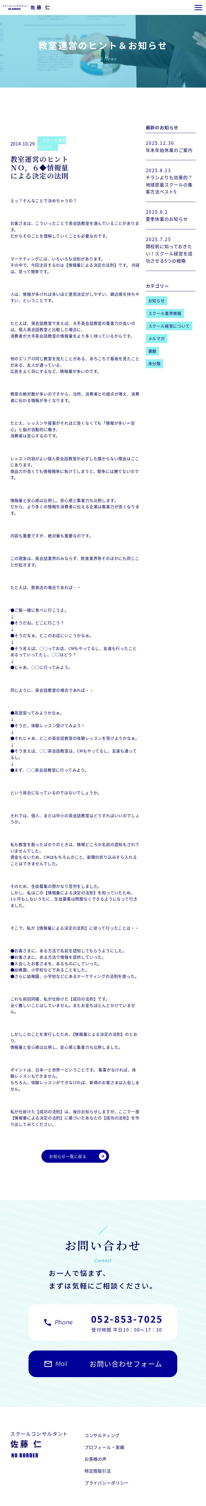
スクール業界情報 (164, 313)
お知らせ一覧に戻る (77, 1156)
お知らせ (156, 300)
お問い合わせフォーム (103, 1367)
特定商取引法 (157, 1448)
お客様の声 (96, 1448)
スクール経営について (52, 143)
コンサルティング (103, 1436)
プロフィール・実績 (164, 1436)
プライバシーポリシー (108, 1460)
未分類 (154, 363)
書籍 (152, 351)
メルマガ (156, 338)
